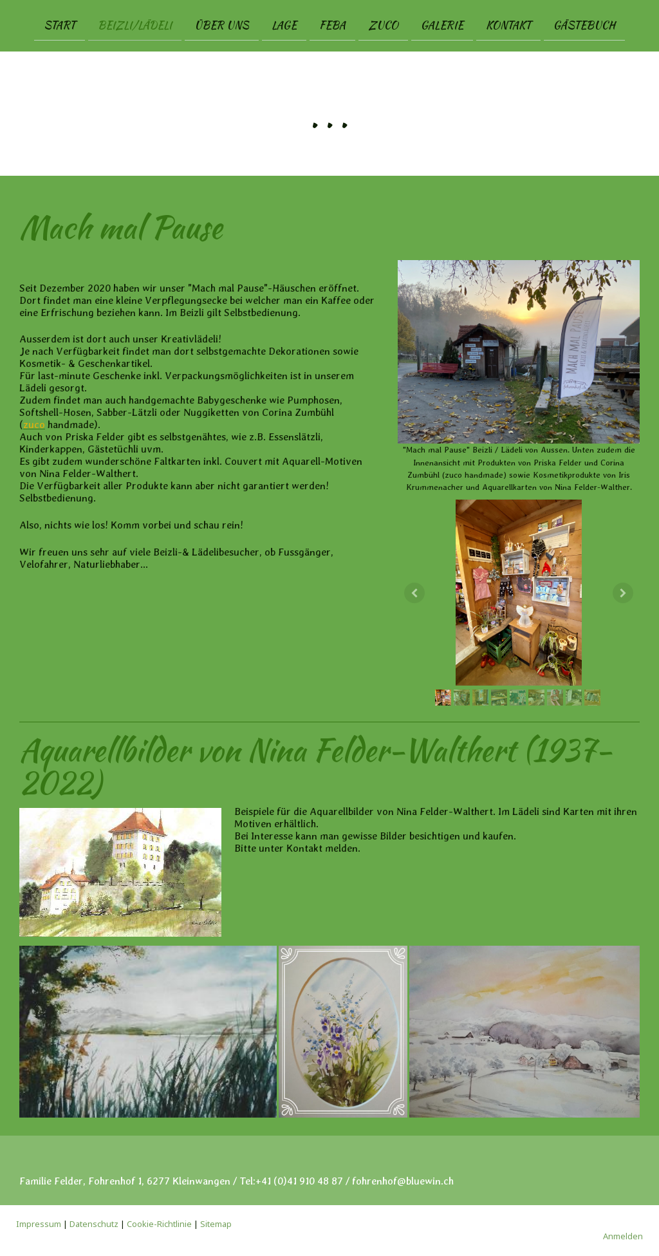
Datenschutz (94, 1224)
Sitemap (216, 1224)
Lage (284, 24)
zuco (383, 24)
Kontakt (508, 24)
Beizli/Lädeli (135, 24)
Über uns (221, 24)
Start (59, 24)
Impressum (38, 1224)
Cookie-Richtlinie (159, 1224)
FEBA (332, 24)
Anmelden (623, 1236)
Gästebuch (584, 24)
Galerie (442, 24)
